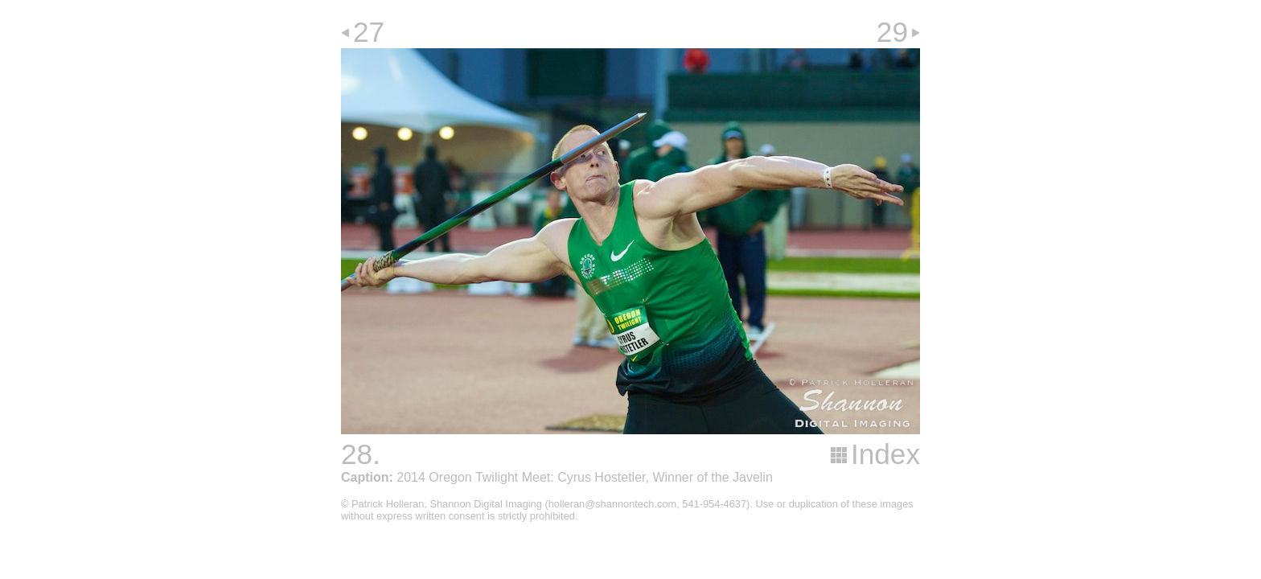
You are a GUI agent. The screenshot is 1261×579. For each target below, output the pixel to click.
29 (892, 31)
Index (885, 454)
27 (368, 31)
